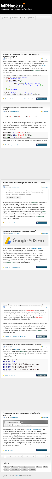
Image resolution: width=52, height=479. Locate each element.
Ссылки (24, 17)
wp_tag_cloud (23, 336)
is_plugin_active (30, 98)
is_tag (17, 336)
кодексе (16, 349)
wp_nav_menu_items (15, 144)
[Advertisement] (25, 35)
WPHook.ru (17, 475)
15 (44, 456)
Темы (6, 469)
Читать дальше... (41, 98)
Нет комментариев (15, 58)
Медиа (21, 466)
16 (47, 456)
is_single (13, 267)
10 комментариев (15, 233)
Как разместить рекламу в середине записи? (19, 231)
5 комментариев (15, 111)
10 (27, 456)
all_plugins (13, 98)
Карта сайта (15, 17)
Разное (6, 222)
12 (33, 456)
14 (40, 456)
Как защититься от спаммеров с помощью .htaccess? (22, 345)
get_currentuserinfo (21, 98)
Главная (6, 17)
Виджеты (7, 336)
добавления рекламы (36, 248)
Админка (14, 466)
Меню (6, 144)
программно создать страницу (34, 429)
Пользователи (15, 469)
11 (30, 456)
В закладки (45, 58)
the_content (18, 267)
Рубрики (32, 469)
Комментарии (30, 466)
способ (44, 65)
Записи (6, 267)
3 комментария (14, 417)
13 (37, 456)
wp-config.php (14, 222)
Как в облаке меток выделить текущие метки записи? (23, 305)
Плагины (7, 98)
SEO (45, 466)
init (12, 450)
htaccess (13, 375)
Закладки (32, 17)
